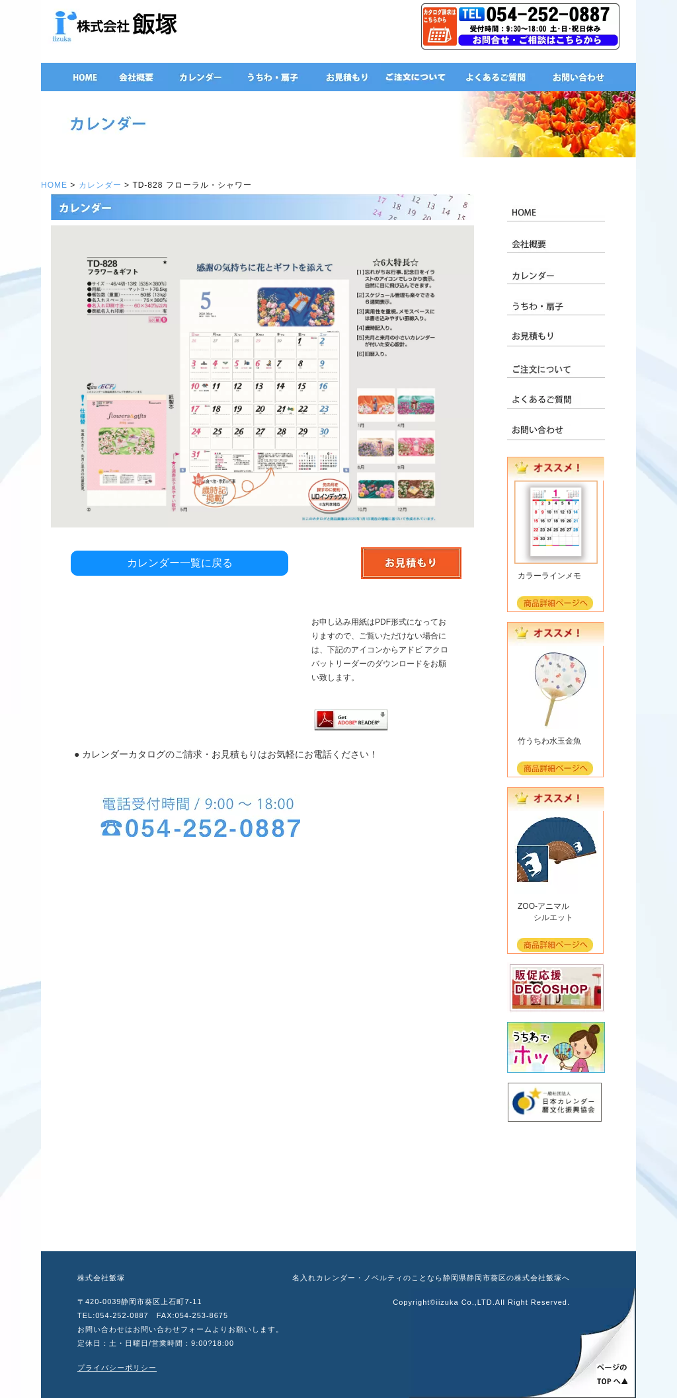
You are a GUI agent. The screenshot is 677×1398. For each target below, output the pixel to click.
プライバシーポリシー (117, 1368)
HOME (54, 185)
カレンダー (100, 185)
